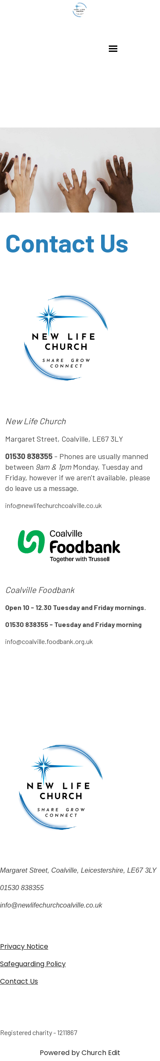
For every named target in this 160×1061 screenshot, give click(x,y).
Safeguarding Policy (33, 964)
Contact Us (19, 981)
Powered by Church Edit (80, 1053)
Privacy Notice (24, 946)
